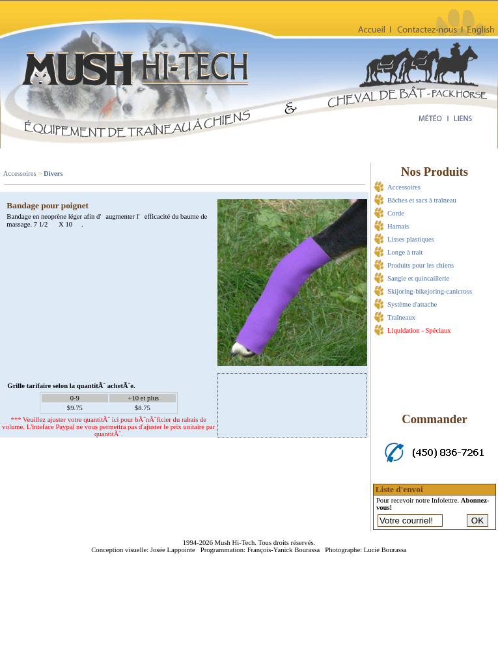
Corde (395, 213)
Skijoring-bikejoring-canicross (429, 291)
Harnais (398, 226)
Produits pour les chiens (420, 265)
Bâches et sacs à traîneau (421, 200)
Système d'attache (412, 304)
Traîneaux (401, 317)
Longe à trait (404, 252)
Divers (53, 173)
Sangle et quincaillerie (418, 278)
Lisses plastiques (410, 239)
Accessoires (19, 173)
